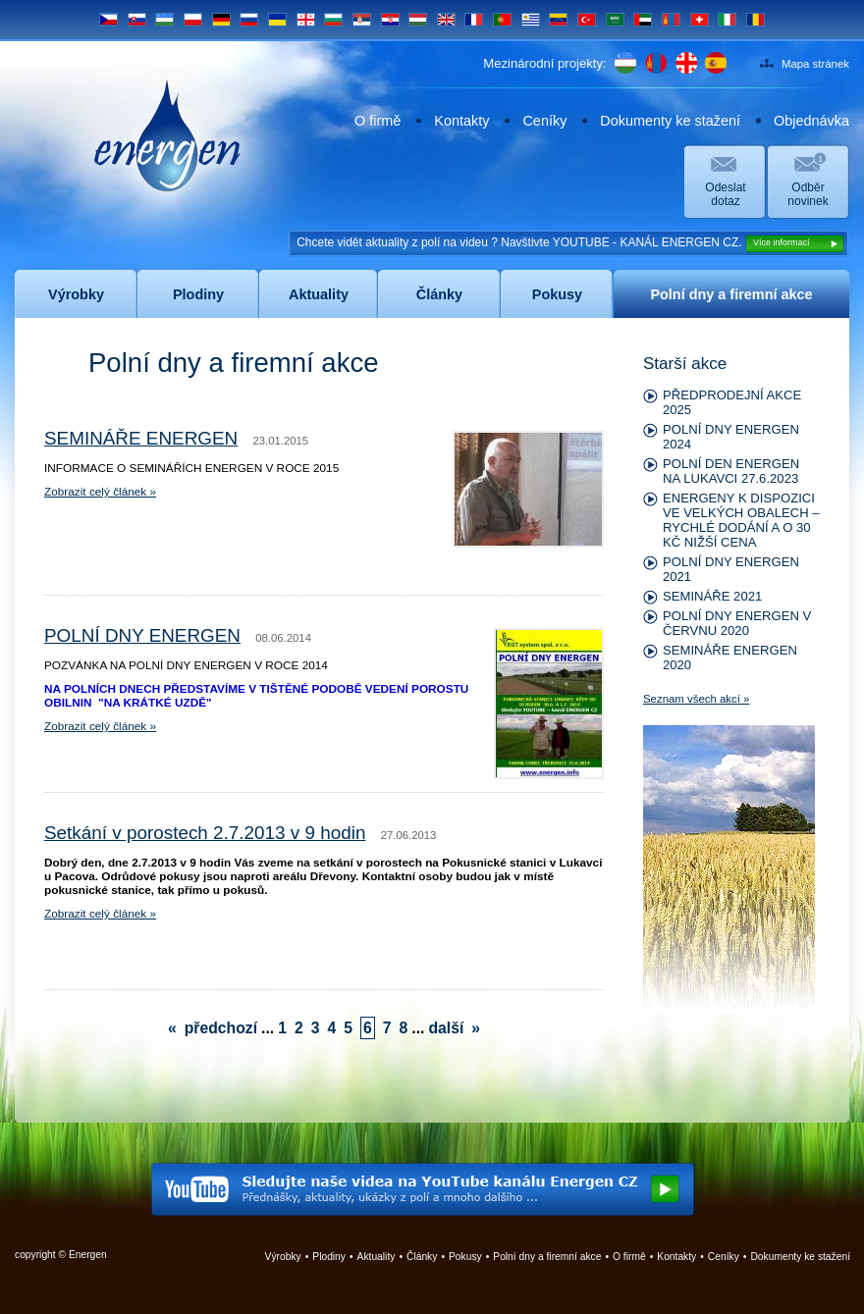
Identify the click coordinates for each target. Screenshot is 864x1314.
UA (277, 20)
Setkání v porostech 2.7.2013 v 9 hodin (204, 832)
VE (558, 20)
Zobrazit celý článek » (100, 492)
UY (530, 20)
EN (446, 20)
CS (108, 20)
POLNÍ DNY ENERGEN (142, 635)
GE (305, 20)
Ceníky (544, 121)
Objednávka (811, 121)
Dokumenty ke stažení (670, 121)
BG (333, 20)
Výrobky (283, 1256)
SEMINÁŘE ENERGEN (141, 438)
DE (221, 20)
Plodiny (329, 1256)
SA (615, 20)
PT (502, 20)
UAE (642, 20)
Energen (167, 135)
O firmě (377, 121)
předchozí (221, 1028)
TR (586, 20)
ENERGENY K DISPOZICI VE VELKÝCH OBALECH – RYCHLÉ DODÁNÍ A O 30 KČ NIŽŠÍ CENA (741, 520)
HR (390, 20)
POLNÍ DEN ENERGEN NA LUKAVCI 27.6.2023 (731, 471)
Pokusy (465, 1256)
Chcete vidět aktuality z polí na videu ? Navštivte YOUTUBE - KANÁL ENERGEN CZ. (570, 244)
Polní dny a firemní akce (547, 1256)
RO (755, 20)
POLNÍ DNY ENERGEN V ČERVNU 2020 (737, 623)
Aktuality (376, 1256)
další (445, 1028)
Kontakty (461, 121)
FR (473, 20)
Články (421, 1256)
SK (137, 20)
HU (417, 20)
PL (193, 20)
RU (249, 20)
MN (671, 20)
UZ (164, 20)
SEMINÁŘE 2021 (712, 596)
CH (699, 20)
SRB (361, 20)
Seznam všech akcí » (696, 699)
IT (727, 20)
